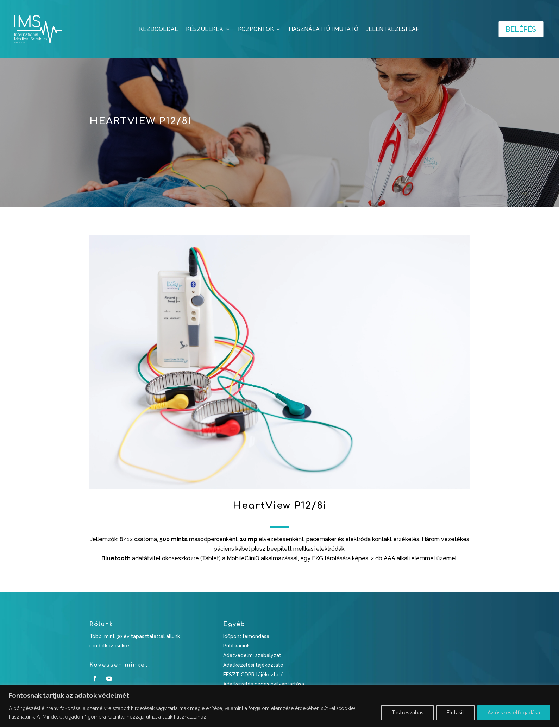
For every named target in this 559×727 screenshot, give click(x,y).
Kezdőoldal (158, 29)
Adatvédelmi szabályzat (252, 655)
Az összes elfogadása (514, 712)
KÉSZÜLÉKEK (204, 29)
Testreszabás (407, 712)
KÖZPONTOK (256, 29)
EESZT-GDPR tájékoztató (253, 674)
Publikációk (236, 646)
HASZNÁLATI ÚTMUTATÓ (323, 29)
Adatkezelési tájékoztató (253, 665)
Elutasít (455, 712)
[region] (279, 706)
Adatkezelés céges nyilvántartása (263, 684)
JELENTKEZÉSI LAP (393, 29)
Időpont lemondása (246, 636)
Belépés (520, 29)
